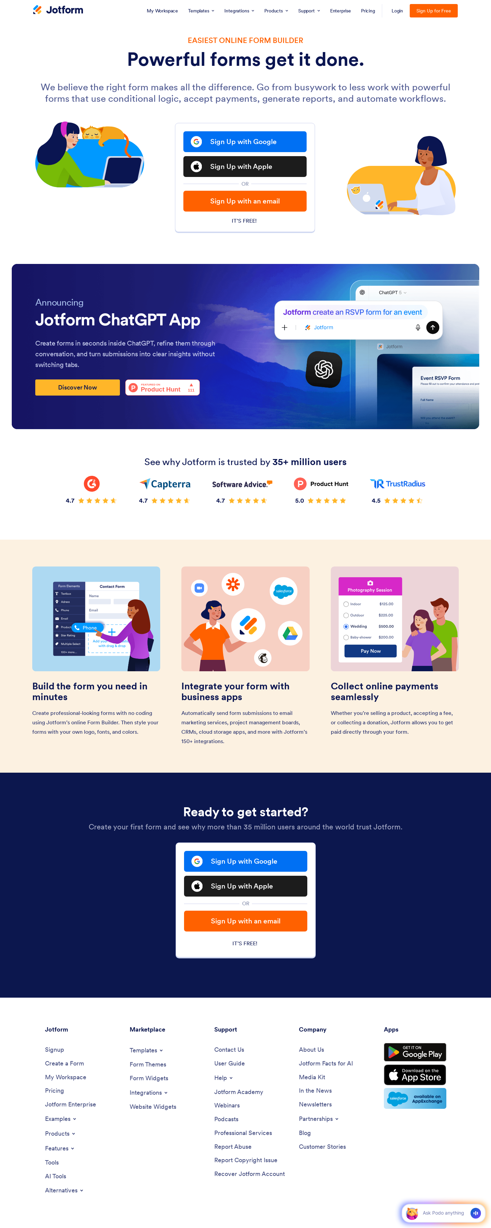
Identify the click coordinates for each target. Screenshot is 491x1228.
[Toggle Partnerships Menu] (319, 1118)
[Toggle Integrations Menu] (149, 1092)
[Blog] (305, 1133)
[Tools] (52, 1163)
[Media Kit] (312, 1077)
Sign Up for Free (433, 11)
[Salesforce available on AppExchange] (415, 1098)
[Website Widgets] (153, 1107)
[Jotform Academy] (238, 1092)
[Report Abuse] (233, 1147)
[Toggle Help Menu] (224, 1078)
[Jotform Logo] (58, 10)
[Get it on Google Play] (415, 1052)
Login (397, 11)
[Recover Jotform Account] (249, 1174)
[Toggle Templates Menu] (147, 1050)
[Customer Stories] (322, 1147)
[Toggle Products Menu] (60, 1133)
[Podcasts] (226, 1119)
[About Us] (311, 1050)
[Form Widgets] (149, 1078)
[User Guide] (229, 1064)
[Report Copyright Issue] (245, 1160)
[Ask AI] (443, 1213)
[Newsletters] (315, 1104)
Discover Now (77, 387)
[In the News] (315, 1091)
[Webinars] (227, 1105)
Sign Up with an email (245, 201)
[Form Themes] (148, 1065)
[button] (412, 1213)
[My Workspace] (65, 1077)
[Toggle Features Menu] (60, 1148)
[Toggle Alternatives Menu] (64, 1190)
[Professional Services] (243, 1133)
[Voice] (476, 1213)
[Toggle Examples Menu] (61, 1118)
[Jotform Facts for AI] (326, 1064)
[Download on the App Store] (415, 1074)
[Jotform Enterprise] (70, 1104)
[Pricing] (54, 1091)
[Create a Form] (64, 1064)
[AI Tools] (55, 1176)
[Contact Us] (229, 1050)
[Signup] (54, 1050)
